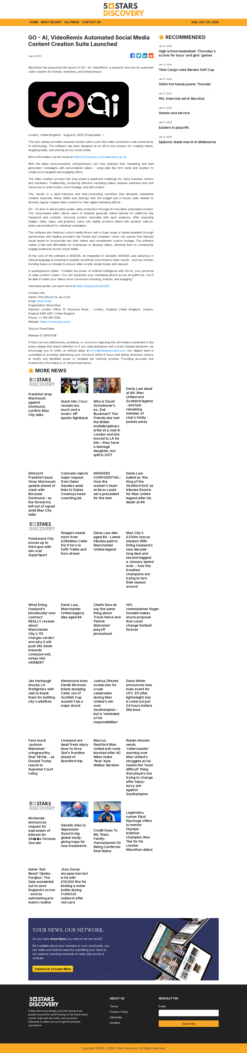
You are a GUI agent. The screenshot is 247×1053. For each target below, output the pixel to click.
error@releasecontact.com (107, 350)
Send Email (44, 301)
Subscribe (188, 1023)
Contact (115, 1023)
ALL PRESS (71, 22)
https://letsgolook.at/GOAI (93, 286)
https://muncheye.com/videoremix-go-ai (100, 157)
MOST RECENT (51, 22)
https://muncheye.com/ (55, 321)
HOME (34, 22)
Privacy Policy (119, 1012)
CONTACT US (91, 22)
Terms (114, 1006)
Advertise (116, 1017)
